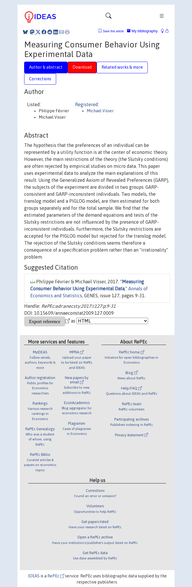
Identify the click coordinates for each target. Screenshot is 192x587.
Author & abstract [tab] (46, 67)
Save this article (113, 31)
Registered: (87, 104)
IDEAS (34, 576)
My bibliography (142, 31)
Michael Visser (100, 110)
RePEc (55, 576)
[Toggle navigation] (108, 17)
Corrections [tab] (40, 79)
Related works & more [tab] (122, 67)
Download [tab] (82, 67)
